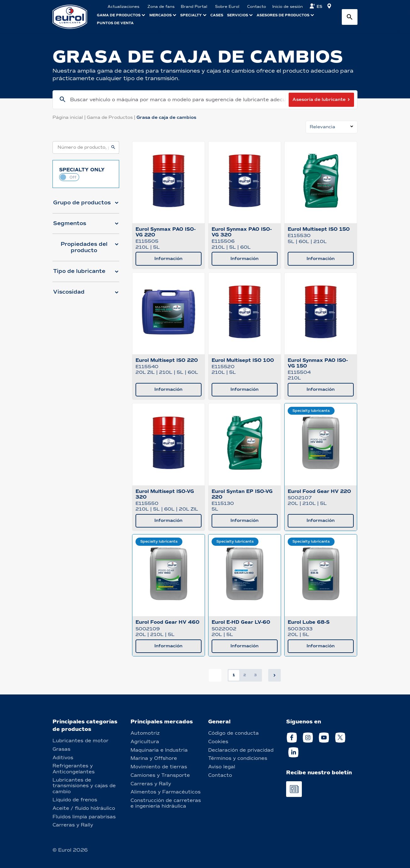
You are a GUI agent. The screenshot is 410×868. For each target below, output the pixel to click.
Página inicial (70, 117)
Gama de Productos (111, 117)
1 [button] (234, 675)
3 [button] (255, 675)
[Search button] (349, 17)
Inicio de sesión (287, 6)
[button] (86, 205)
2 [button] (244, 675)
